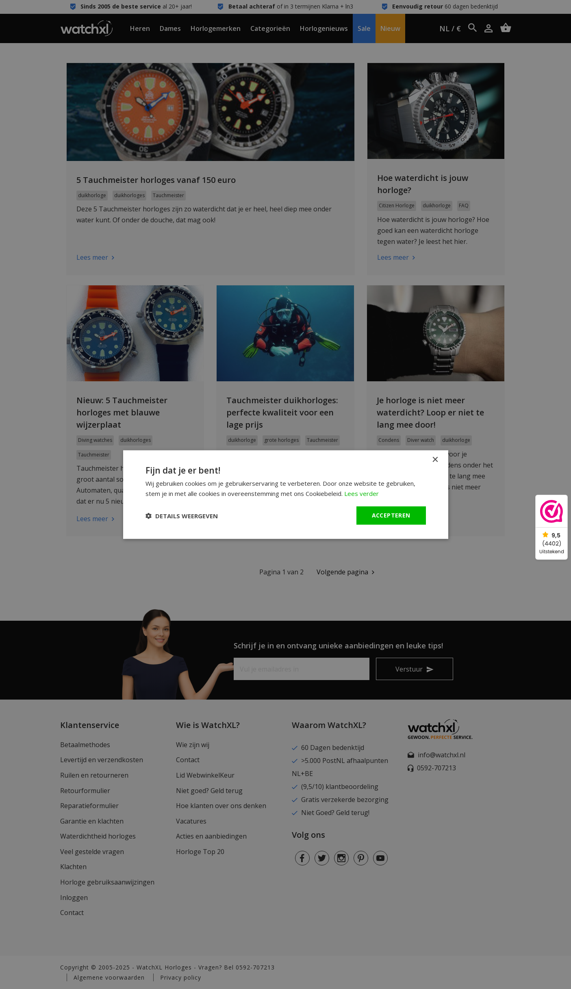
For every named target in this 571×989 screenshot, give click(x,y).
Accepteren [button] (391, 515)
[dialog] (285, 494)
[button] (181, 515)
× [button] (435, 459)
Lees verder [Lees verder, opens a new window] (361, 493)
